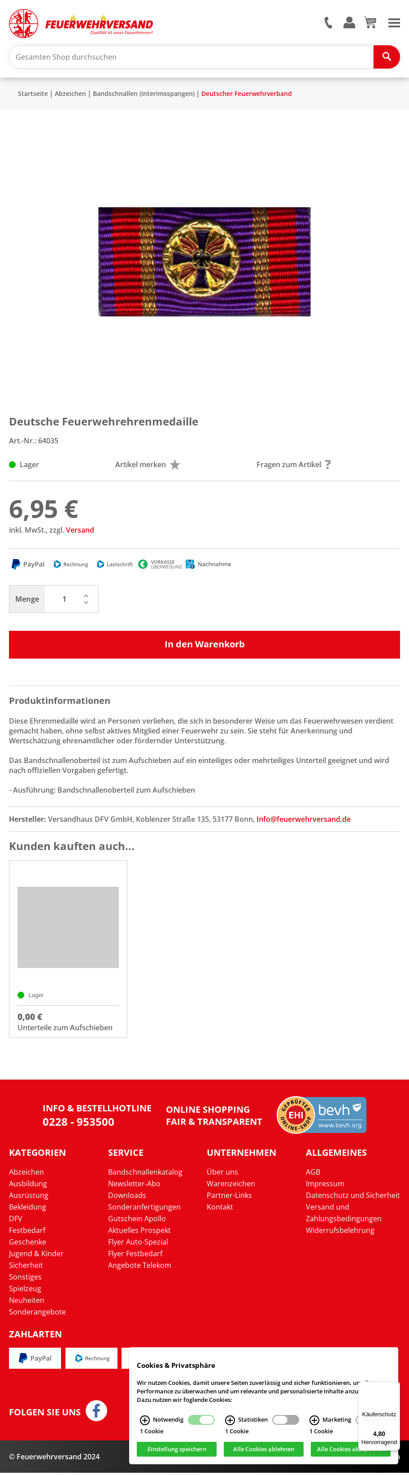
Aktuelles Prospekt (139, 1232)
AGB (313, 1174)
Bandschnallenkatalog (145, 1174)
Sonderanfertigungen (144, 1209)
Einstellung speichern (177, 1449)
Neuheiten (26, 1302)
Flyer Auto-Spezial (138, 1244)
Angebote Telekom (139, 1267)
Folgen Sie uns (45, 1414)
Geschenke (27, 1244)
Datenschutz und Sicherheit (353, 1197)
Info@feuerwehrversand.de (304, 820)
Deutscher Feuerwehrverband (246, 94)
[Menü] (394, 1386)
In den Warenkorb (205, 645)
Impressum (325, 1185)
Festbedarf (27, 1232)
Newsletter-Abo (134, 1185)
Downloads (127, 1197)
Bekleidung (27, 1209)
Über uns (222, 1174)
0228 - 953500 (78, 1123)
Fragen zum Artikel (294, 465)
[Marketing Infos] (314, 1420)
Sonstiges (25, 1279)
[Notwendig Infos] (145, 1420)
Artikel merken (147, 465)
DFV (15, 1220)
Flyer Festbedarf (135, 1255)
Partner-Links (229, 1197)
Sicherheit (26, 1267)
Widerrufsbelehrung (340, 1232)
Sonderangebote (37, 1314)
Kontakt (220, 1209)
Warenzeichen (231, 1185)
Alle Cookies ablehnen (263, 1449)
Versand (80, 531)
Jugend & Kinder (36, 1255)
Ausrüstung (28, 1197)
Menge (27, 600)
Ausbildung (28, 1185)
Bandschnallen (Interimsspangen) (144, 94)
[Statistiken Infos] (230, 1420)
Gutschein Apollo (137, 1220)
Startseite (33, 94)
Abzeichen (70, 94)
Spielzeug (25, 1290)
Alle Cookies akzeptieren (351, 1449)
